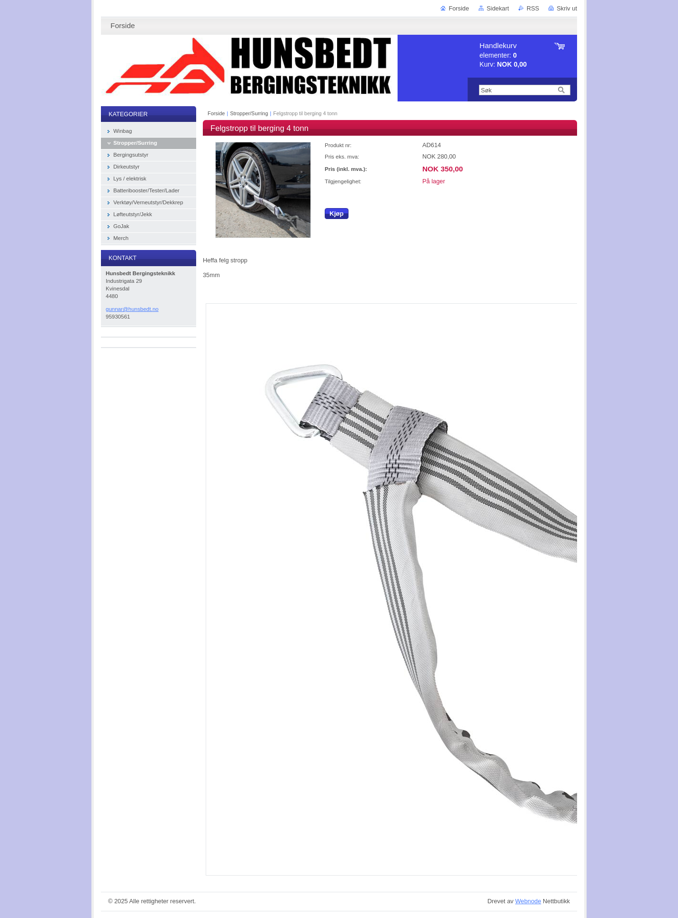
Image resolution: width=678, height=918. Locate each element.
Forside (459, 8)
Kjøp (336, 213)
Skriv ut (567, 8)
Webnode (528, 901)
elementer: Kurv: (503, 55)
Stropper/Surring (249, 113)
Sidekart (498, 8)
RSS (533, 8)
